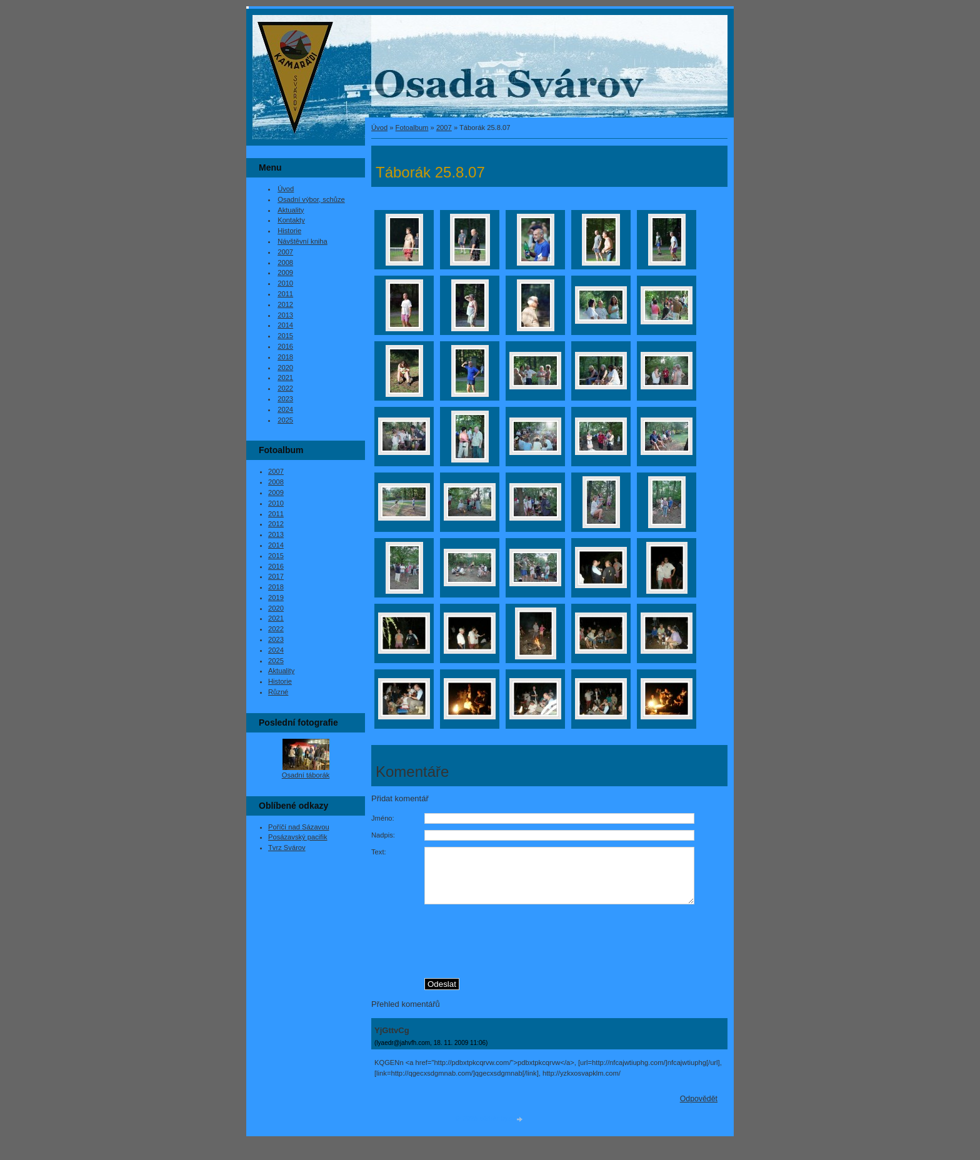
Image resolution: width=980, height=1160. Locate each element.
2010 (285, 283)
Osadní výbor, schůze (311, 199)
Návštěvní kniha (303, 241)
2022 (285, 388)
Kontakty (291, 220)
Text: (378, 852)
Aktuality (291, 210)
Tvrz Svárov (287, 847)
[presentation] (576, 949)
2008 (285, 262)
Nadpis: (383, 835)
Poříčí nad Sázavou (298, 827)
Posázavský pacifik (298, 837)
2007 (444, 127)
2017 (276, 576)
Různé (278, 692)
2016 (285, 346)
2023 (285, 398)
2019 (276, 597)
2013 (285, 315)
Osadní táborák (306, 775)
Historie (289, 230)
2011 (285, 294)
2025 (285, 420)
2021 (285, 377)
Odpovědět (699, 1110)
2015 (285, 335)
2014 (285, 325)
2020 (285, 367)
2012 (285, 304)
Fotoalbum (412, 127)
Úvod (379, 127)
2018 (285, 357)
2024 (285, 409)
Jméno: (382, 818)
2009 (285, 272)
